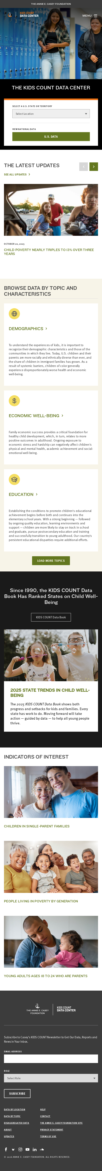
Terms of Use (48, 1136)
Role (7, 1070)
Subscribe (17, 1093)
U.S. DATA (51, 136)
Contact (45, 1116)
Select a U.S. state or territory (32, 106)
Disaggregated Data (16, 1122)
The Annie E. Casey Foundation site (61, 1122)
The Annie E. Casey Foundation (51, 4)
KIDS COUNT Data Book (51, 617)
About (8, 1129)
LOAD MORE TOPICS (51, 560)
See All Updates (15, 174)
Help (43, 1109)
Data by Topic (12, 1116)
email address (13, 1051)
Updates (9, 1136)
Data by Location (14, 1109)
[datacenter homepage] (29, 14)
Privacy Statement (51, 1129)
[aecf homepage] (10, 14)
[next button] (93, 166)
